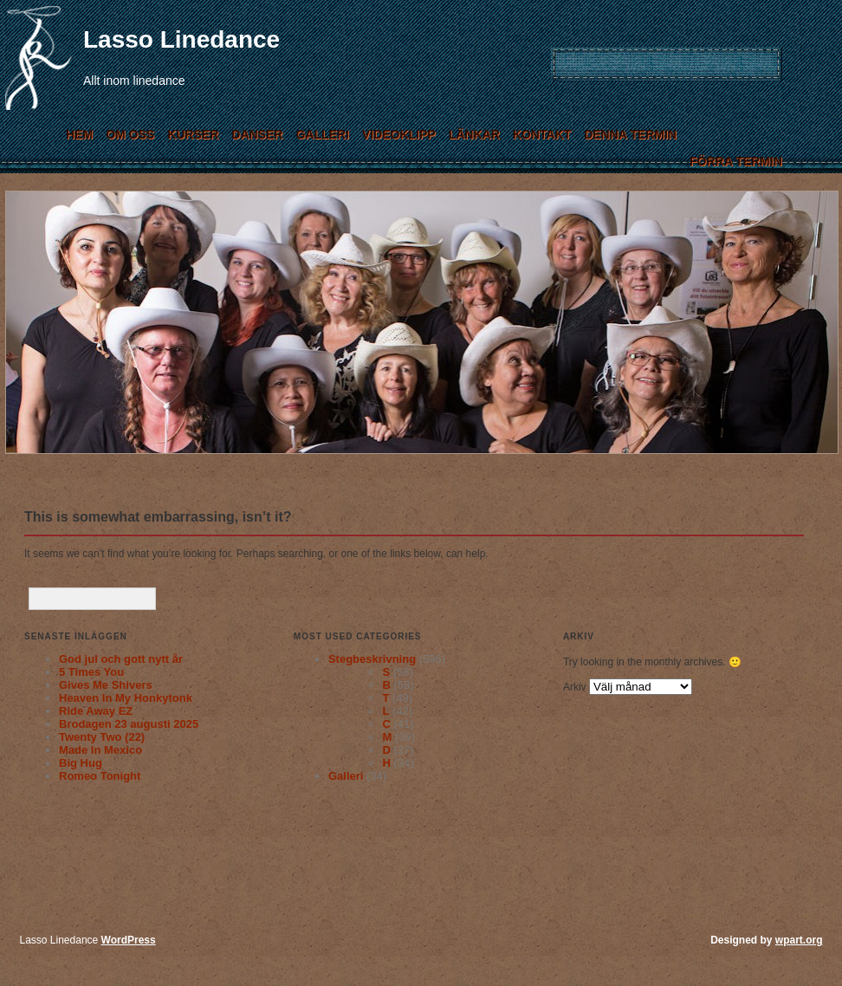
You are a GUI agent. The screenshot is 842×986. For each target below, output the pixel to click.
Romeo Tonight (99, 775)
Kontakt (542, 134)
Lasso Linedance (181, 39)
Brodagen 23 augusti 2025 (128, 723)
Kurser (192, 134)
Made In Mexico (100, 749)
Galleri (321, 134)
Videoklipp (399, 134)
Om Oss (130, 134)
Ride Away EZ (96, 710)
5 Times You (91, 671)
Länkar (474, 134)
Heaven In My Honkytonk (125, 697)
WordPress (128, 940)
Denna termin (630, 134)
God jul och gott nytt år (121, 658)
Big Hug (80, 762)
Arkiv (574, 687)
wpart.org (799, 940)
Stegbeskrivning (372, 658)
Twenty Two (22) (102, 736)
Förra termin (736, 161)
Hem (79, 134)
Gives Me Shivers (105, 684)
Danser (256, 134)
